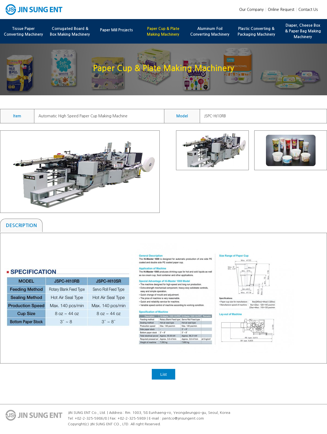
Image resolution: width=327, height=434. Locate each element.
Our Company (251, 9)
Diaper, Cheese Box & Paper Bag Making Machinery (303, 31)
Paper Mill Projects (116, 30)
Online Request (281, 9)
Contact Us (308, 9)
